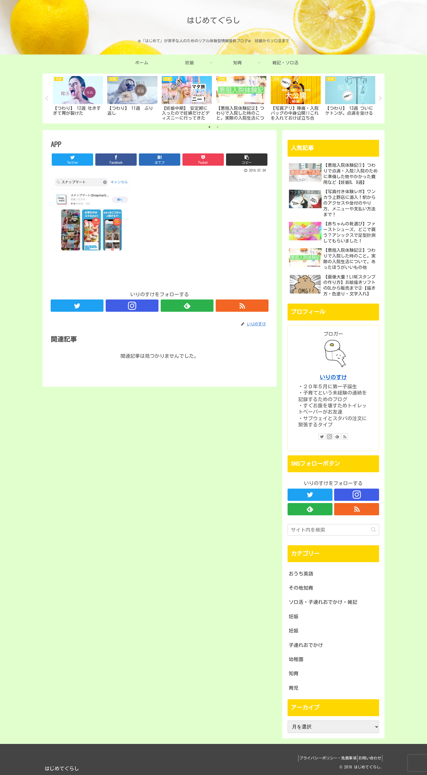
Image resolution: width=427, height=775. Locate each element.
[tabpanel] (77, 97)
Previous (46, 98)
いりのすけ (333, 377)
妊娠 (293, 616)
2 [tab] (217, 127)
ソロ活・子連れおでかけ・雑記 (323, 602)
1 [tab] (209, 127)
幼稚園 (296, 659)
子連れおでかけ (306, 645)
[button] (373, 529)
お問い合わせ (367, 758)
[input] (333, 529)
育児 (293, 687)
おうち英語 (301, 573)
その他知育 (301, 587)
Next (380, 98)
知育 (293, 673)
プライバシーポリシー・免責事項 (322, 758)
